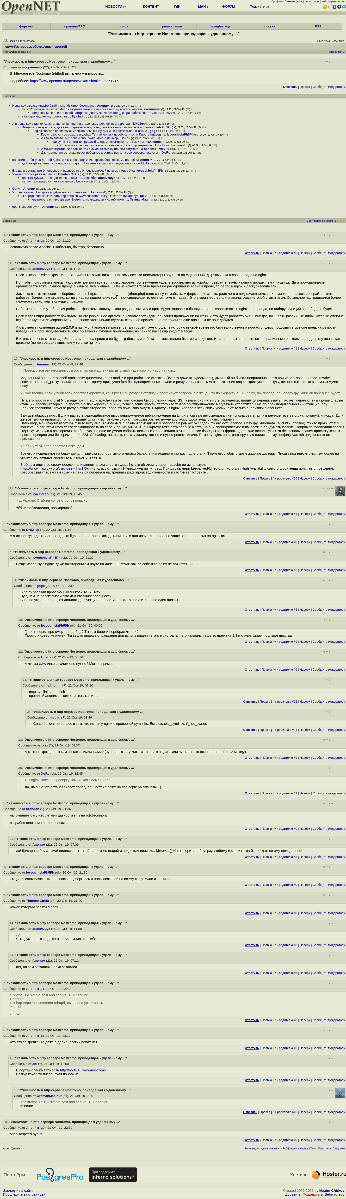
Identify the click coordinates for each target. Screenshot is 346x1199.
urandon (142, 160)
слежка (269, 26)
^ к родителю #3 (285, 857)
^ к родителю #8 (285, 1080)
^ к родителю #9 (285, 641)
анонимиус (152, 109)
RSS (318, 26)
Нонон (125, 138)
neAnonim (153, 141)
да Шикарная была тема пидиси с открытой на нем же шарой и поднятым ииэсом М (83, 163)
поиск (123, 26)
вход (300, 1)
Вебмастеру (334, 1194)
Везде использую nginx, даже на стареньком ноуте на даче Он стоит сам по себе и (82, 127)
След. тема (339, 1148)
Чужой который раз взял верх (34, 174)
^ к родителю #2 (285, 570)
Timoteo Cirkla (68, 174)
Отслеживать (336, 52)
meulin (182, 145)
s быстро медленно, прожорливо (46, 116)
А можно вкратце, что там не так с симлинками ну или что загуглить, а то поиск (99, 149)
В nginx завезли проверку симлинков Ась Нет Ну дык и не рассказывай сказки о (89, 131)
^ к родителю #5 (285, 609)
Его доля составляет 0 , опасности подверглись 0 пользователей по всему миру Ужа (73, 170)
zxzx (162, 149)
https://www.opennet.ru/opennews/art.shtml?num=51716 (74, 81)
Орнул (16, 188)
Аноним (103, 105)
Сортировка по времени (322, 220)
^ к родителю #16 (285, 1112)
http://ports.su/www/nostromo (83, 1070)
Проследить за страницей (24, 1194)
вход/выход (220, 26)
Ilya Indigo (79, 116)
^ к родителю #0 (285, 253)
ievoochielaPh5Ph (158, 127)
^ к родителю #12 (285, 701)
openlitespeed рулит (26, 206)
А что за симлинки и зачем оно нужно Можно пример (80, 138)
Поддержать (313, 1194)
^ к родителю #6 (285, 945)
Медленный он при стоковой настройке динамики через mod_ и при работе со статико (94, 113)
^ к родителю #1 (285, 348)
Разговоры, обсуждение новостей (40, 46)
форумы (26, 26)
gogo (153, 131)
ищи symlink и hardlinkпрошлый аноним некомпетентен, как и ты (97, 141)
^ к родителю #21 (285, 730)
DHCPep (139, 123)
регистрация (312, 1)
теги (264, 6)
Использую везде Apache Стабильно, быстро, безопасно (53, 105)
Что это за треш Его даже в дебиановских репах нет (50, 192)
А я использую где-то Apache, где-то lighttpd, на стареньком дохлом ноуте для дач (71, 123)
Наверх (305, 253)
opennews (34, 67)
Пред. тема (324, 1148)
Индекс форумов (299, 1148)
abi (142, 196)
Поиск (254, 6)
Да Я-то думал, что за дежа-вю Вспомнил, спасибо (59, 178)
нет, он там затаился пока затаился (48, 181)
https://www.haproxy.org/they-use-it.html (51, 468)
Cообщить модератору (329, 87)
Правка (305, 87)
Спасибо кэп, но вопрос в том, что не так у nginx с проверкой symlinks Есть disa (118, 145)
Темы (313, 1148)
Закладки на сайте (18, 1191)
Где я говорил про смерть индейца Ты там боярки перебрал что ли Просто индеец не (103, 134)
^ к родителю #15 (285, 478)
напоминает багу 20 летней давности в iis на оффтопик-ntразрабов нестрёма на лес (73, 160)
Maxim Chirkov (331, 1191)
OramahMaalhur (142, 199)
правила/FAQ (74, 26)
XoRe (166, 152)
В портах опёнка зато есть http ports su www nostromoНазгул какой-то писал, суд (80, 196)
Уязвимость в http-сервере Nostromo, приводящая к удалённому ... (79, 199)
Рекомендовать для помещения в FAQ (266, 1148)
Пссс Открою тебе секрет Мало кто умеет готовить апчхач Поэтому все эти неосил (82, 109)
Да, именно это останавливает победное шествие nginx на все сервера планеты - (101, 152)
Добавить (293, 1194)
